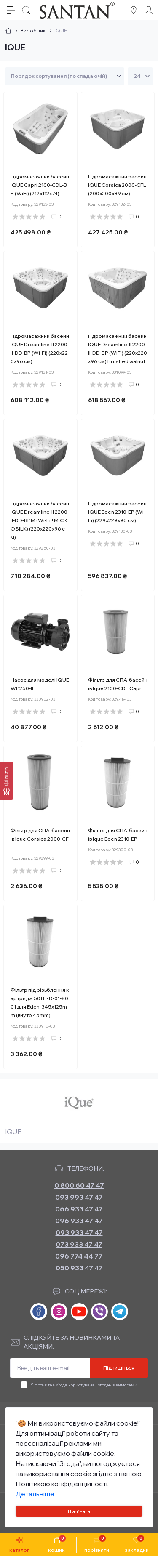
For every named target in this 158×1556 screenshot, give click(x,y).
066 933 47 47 (79, 1209)
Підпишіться (118, 1368)
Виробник (33, 30)
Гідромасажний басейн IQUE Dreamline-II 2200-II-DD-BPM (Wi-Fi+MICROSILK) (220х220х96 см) (40, 520)
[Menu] (11, 10)
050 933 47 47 (79, 1268)
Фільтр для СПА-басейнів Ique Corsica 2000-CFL (40, 838)
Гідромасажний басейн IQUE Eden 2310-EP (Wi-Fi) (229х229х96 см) (117, 511)
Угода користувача (75, 1385)
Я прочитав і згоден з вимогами (84, 1385)
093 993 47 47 (79, 1197)
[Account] (149, 10)
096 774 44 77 (79, 1256)
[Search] (26, 10)
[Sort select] (64, 76)
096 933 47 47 (79, 1220)
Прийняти (79, 1511)
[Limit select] (140, 76)
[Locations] (133, 10)
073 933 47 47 (79, 1244)
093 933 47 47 (79, 1232)
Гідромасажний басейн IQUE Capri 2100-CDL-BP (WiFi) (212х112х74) (40, 184)
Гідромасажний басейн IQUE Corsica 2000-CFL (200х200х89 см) (117, 184)
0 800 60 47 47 (79, 1185)
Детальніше (35, 1494)
